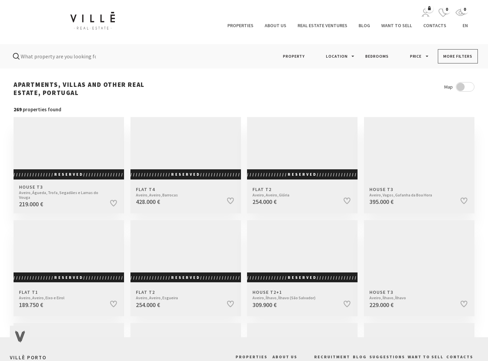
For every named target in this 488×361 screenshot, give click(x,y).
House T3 (61, 192)
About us (275, 25)
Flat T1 (61, 294)
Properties (240, 25)
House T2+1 (294, 294)
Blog (364, 25)
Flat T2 (294, 192)
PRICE (416, 56)
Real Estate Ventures (322, 25)
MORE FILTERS (457, 56)
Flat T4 (178, 192)
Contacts (434, 25)
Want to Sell (396, 25)
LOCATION (336, 56)
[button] (294, 56)
